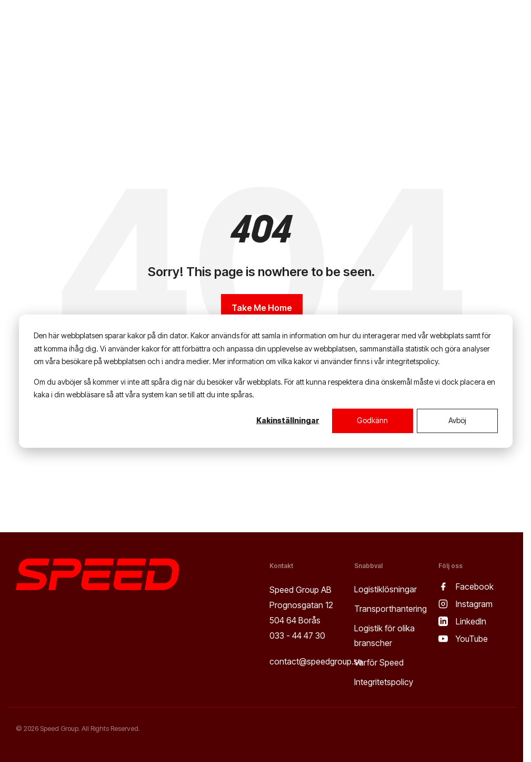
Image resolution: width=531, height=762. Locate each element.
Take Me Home (262, 307)
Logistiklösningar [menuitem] (385, 589)
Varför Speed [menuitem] (379, 662)
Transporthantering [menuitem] (390, 608)
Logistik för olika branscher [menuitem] (385, 635)
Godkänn (372, 420)
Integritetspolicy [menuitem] (383, 682)
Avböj (457, 420)
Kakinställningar (287, 420)
